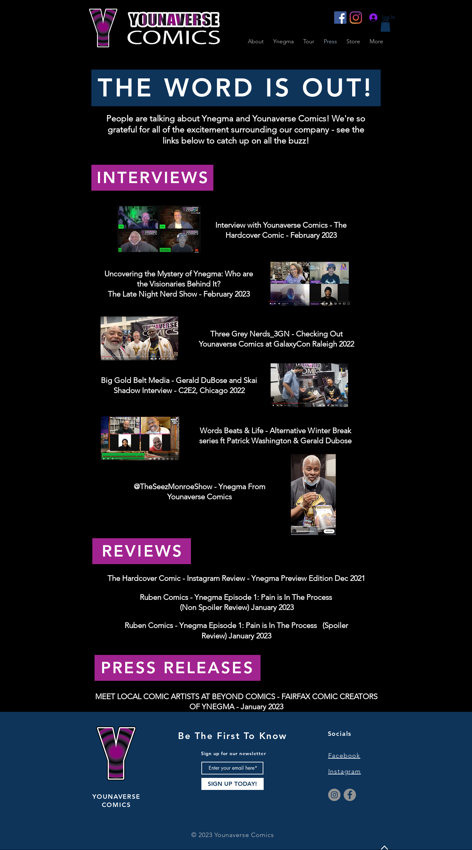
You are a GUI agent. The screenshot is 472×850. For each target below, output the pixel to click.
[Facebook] (340, 17)
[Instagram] (356, 17)
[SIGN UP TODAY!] (232, 784)
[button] (385, 26)
